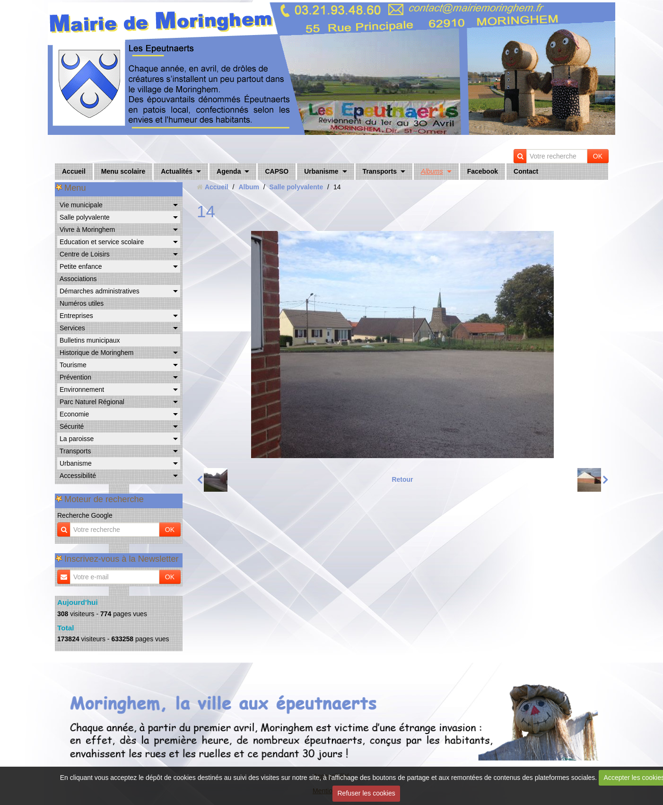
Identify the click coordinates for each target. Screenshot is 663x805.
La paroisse (77, 438)
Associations (78, 279)
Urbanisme (321, 171)
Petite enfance (81, 266)
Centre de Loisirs (85, 254)
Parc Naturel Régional (92, 402)
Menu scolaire (123, 171)
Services (72, 328)
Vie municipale (81, 205)
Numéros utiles (82, 303)
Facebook (482, 171)
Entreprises (76, 315)
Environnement (82, 389)
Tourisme (73, 365)
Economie (74, 414)
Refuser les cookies (366, 793)
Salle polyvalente (85, 217)
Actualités (176, 171)
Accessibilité (78, 475)
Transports (380, 171)
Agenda (229, 171)
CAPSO (276, 171)
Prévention (75, 377)
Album (248, 187)
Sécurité (72, 426)
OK (597, 156)
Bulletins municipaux (90, 340)
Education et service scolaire (102, 242)
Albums (432, 171)
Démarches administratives (100, 291)
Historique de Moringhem (96, 352)
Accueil (74, 171)
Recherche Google (85, 515)
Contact (526, 171)
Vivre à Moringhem (87, 229)
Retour (402, 479)
